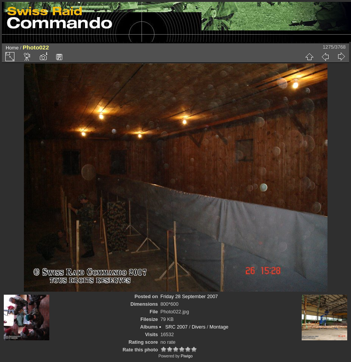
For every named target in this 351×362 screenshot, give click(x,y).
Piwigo (186, 356)
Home (12, 48)
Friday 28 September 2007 (189, 296)
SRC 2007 (176, 327)
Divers (198, 327)
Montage (218, 327)
